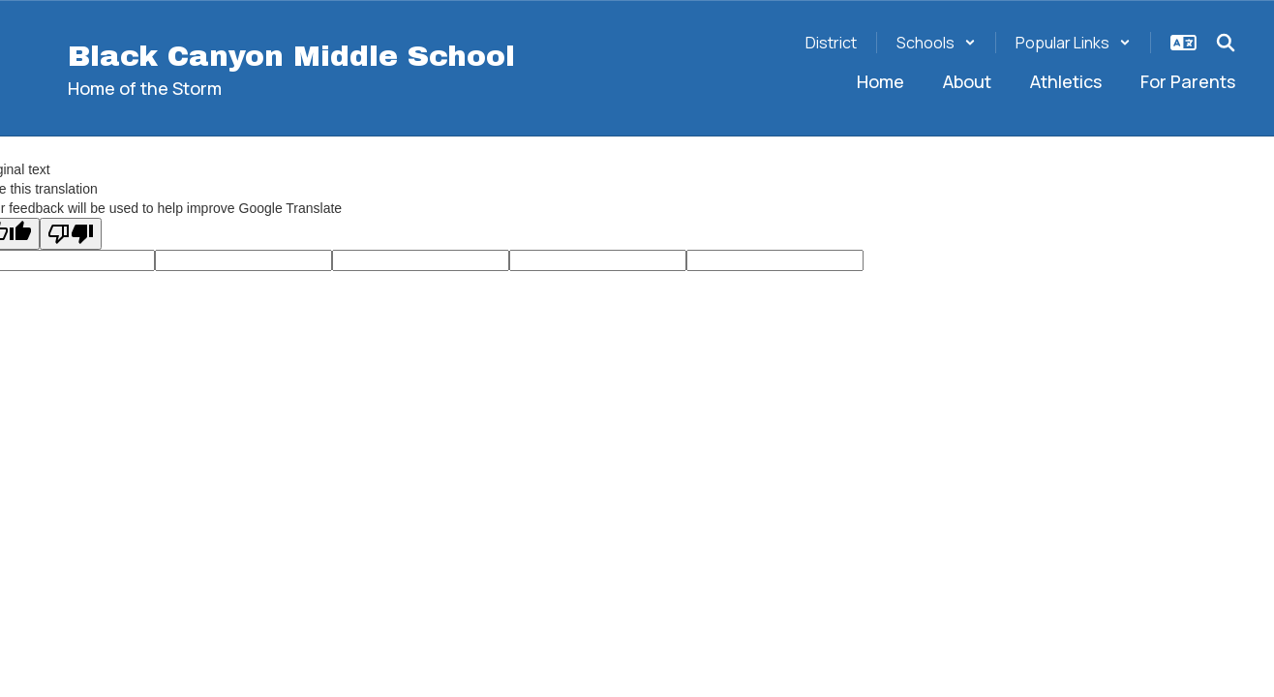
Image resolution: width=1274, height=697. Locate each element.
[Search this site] (1225, 42)
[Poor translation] (71, 234)
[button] (936, 42)
